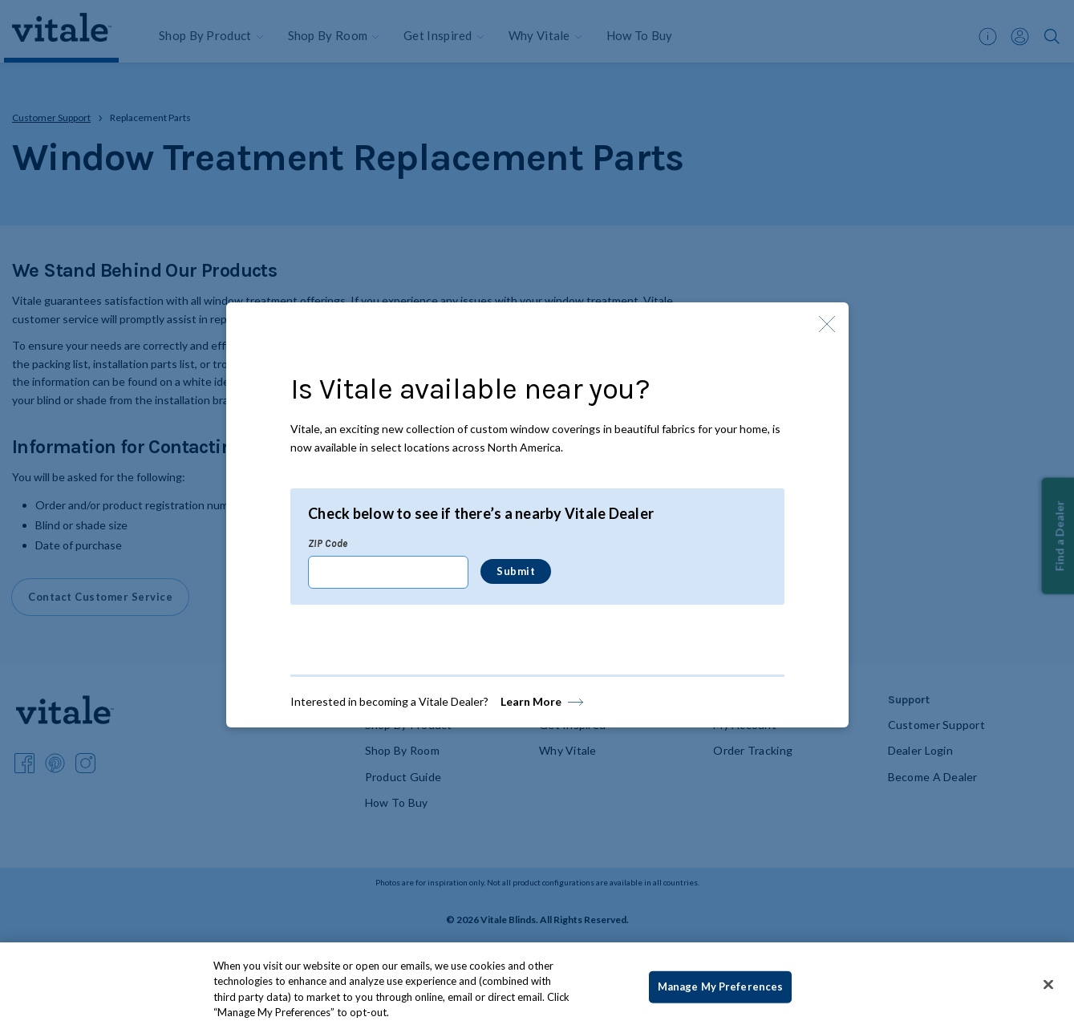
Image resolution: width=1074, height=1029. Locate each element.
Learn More (531, 701)
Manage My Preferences (721, 986)
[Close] (1048, 984)
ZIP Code (327, 543)
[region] (537, 985)
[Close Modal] (827, 324)
